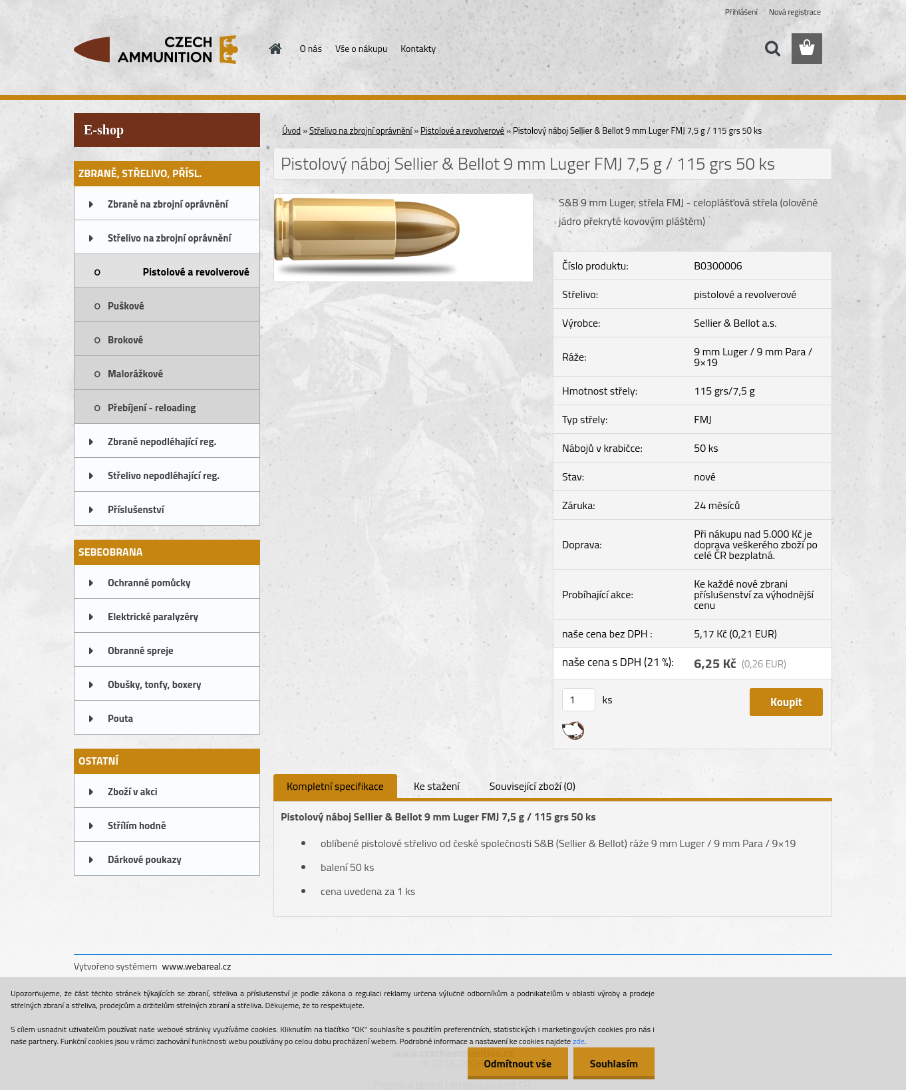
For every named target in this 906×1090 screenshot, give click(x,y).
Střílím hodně (137, 825)
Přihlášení (741, 11)
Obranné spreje (141, 650)
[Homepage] (274, 48)
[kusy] (578, 699)
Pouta (120, 718)
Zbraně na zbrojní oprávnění (168, 204)
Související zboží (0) (532, 786)
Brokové (125, 339)
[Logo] (165, 49)
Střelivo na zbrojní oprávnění (169, 238)
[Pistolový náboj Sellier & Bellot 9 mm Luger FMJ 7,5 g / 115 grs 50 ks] (403, 199)
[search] (772, 48)
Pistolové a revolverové (196, 271)
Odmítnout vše (517, 1063)
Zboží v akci (133, 791)
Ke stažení (437, 786)
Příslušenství (136, 509)
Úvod (291, 130)
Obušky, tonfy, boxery (155, 684)
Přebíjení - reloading (152, 407)
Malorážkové (135, 373)
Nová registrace (795, 11)
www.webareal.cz (196, 966)
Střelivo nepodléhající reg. (164, 475)
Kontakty (418, 48)
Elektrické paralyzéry (153, 616)
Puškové (126, 305)
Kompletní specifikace (335, 786)
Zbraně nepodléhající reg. (162, 441)
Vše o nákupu (361, 48)
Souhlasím (613, 1063)
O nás (311, 48)
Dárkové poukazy (145, 859)
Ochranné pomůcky (149, 582)
